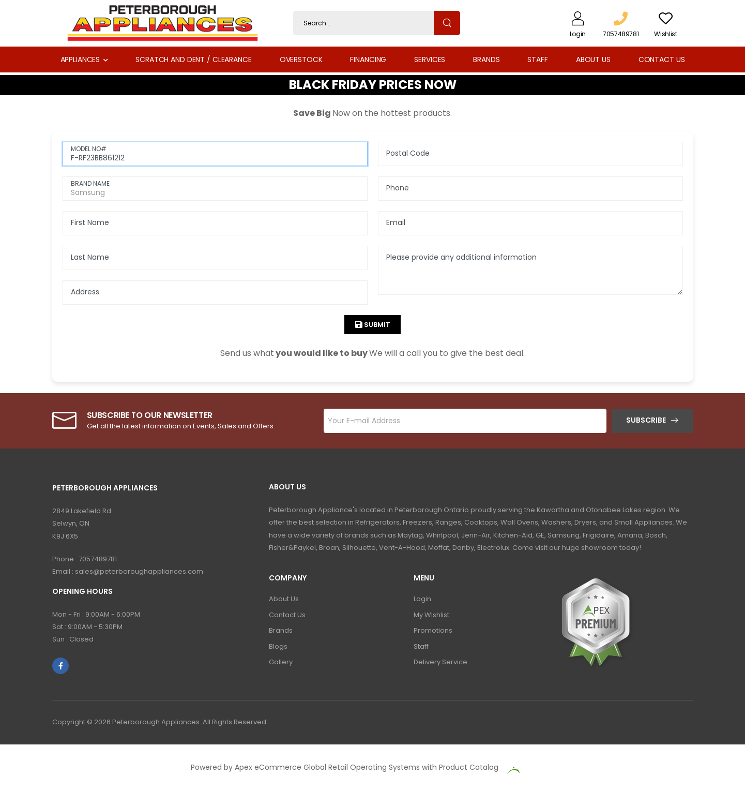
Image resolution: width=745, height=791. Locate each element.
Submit (376, 325)
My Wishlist (431, 615)
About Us (593, 59)
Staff (537, 59)
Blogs (278, 646)
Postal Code (408, 153)
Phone (397, 188)
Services (429, 59)
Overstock (301, 59)
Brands (486, 59)
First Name (90, 222)
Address (85, 292)
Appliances (80, 59)
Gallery (281, 662)
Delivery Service (440, 662)
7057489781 (98, 559)
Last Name (90, 257)
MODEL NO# (89, 148)
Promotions (433, 630)
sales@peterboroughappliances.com (139, 571)
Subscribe (646, 420)
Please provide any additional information (461, 257)
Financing (368, 59)
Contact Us (661, 59)
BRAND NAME (90, 183)
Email (395, 222)
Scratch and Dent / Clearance (193, 59)
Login (422, 599)
